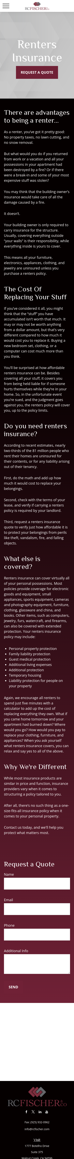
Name (9, 874)
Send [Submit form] (13, 987)
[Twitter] (33, 1111)
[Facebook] (26, 1111)
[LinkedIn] (40, 1111)
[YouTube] (47, 1111)
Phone (9, 925)
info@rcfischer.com (37, 1129)
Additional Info (16, 950)
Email (8, 899)
